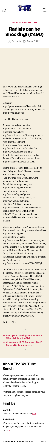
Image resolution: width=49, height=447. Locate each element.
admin (18, 41)
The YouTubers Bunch (22, 441)
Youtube (33, 22)
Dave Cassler (19, 22)
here (34, 413)
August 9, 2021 (33, 41)
